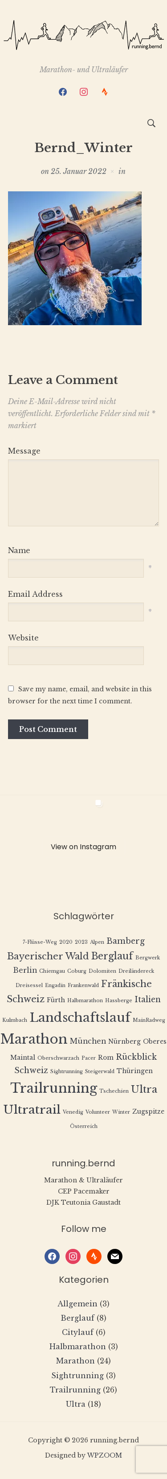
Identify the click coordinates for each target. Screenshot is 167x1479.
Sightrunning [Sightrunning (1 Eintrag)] (66, 1071)
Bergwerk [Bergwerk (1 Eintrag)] (147, 958)
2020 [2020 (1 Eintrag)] (66, 942)
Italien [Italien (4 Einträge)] (147, 999)
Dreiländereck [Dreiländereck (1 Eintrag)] (136, 971)
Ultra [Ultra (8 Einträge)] (144, 1089)
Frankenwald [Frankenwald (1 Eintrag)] (83, 985)
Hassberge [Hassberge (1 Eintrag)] (118, 1001)
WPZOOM (104, 1455)
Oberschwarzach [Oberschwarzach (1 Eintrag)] (58, 1058)
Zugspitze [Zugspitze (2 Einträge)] (148, 1111)
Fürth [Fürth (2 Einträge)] (56, 1000)
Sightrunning (77, 1375)
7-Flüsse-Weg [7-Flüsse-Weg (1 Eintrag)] (40, 942)
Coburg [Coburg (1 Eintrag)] (76, 971)
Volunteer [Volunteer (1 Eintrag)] (98, 1112)
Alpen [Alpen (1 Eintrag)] (97, 942)
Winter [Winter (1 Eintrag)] (121, 1112)
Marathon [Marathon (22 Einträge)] (34, 1039)
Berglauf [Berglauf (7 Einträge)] (112, 956)
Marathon (75, 1360)
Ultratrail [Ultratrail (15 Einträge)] (32, 1109)
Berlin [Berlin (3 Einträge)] (25, 970)
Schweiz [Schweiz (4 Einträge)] (31, 1070)
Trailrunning (75, 1389)
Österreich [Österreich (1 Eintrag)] (84, 1126)
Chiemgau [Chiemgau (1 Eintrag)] (52, 971)
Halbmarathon (77, 1346)
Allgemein (77, 1303)
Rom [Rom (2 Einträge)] (106, 1058)
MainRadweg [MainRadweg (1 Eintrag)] (149, 1020)
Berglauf (77, 1318)
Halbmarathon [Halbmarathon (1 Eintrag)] (85, 1001)
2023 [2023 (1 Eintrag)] (81, 942)
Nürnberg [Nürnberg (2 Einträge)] (124, 1041)
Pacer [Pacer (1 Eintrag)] (88, 1058)
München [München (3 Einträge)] (88, 1041)
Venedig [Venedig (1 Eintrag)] (73, 1112)
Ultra (76, 1404)
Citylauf (78, 1332)
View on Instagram (83, 847)
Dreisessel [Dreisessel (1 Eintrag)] (29, 985)
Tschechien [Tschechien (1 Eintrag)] (114, 1091)
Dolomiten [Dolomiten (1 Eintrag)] (102, 971)
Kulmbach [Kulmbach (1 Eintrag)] (14, 1020)
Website (23, 637)
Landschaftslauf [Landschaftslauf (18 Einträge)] (79, 1017)
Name (19, 550)
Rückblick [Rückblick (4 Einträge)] (136, 1057)
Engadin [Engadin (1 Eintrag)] (55, 985)
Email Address (35, 594)
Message (24, 450)
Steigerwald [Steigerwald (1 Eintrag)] (99, 1071)
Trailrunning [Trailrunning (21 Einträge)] (53, 1088)
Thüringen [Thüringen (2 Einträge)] (135, 1071)
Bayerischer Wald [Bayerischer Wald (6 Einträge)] (48, 956)
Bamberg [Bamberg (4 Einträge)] (125, 941)
